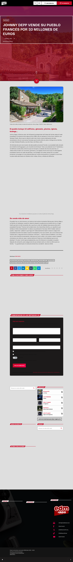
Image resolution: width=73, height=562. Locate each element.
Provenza (51, 260)
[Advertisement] (36, 57)
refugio (26, 262)
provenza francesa (16, 262)
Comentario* (15, 326)
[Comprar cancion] (61, 392)
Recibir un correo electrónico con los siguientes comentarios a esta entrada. (30, 351)
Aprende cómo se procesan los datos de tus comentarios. (46, 372)
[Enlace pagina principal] (4, 3)
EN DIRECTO (49, 3)
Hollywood (34, 260)
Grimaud (27, 260)
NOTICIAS (6, 20)
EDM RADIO (17, 256)
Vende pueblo (43, 262)
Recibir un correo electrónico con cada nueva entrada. (26, 354)
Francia (20, 260)
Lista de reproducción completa (49, 419)
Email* (40, 336)
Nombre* (14, 336)
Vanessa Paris (34, 262)
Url (13, 344)
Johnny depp (43, 260)
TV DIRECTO (64, 3)
